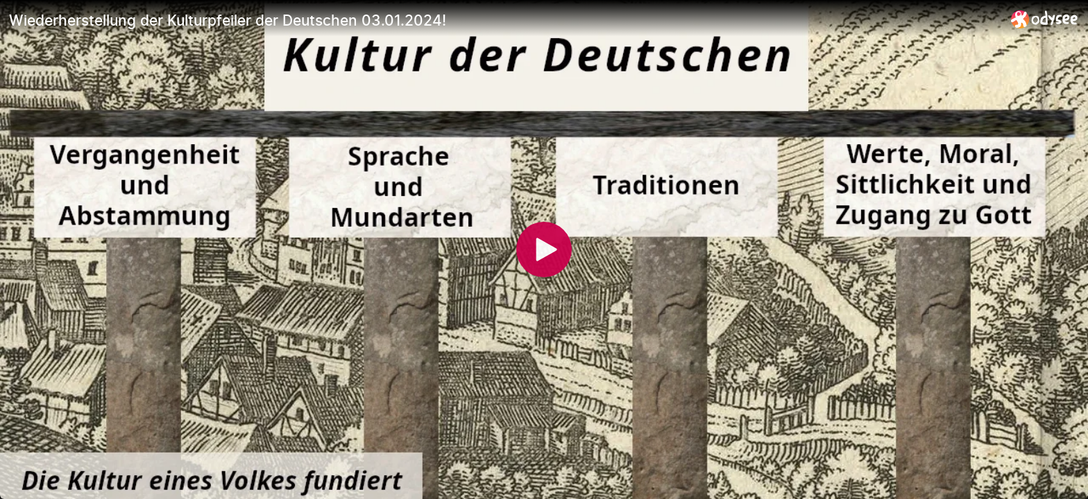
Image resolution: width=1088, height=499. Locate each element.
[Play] (544, 249)
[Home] (1044, 19)
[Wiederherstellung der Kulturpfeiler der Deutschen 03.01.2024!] (504, 20)
